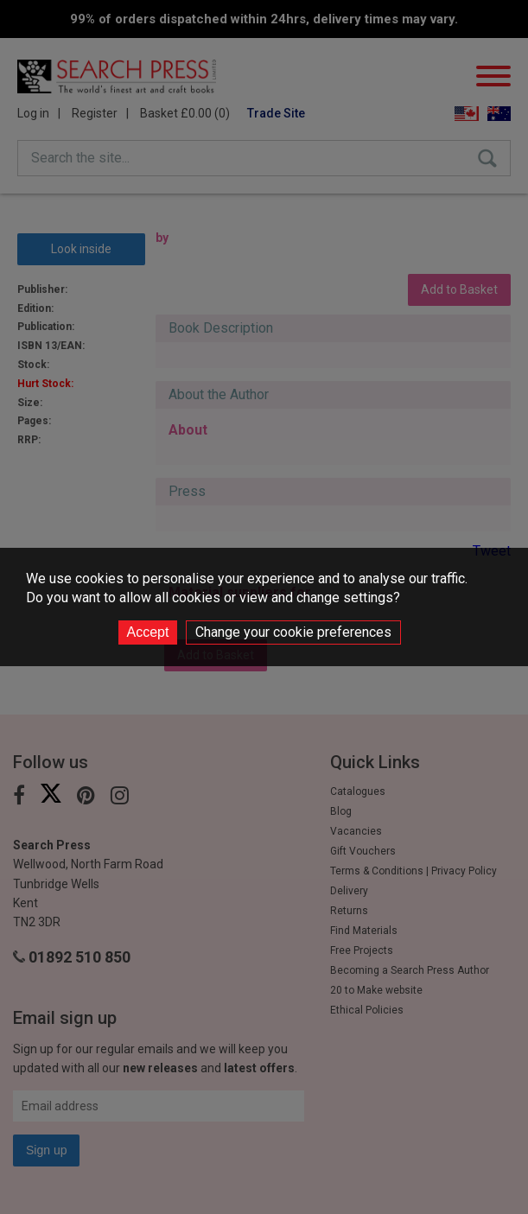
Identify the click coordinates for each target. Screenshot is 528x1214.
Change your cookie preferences (293, 632)
